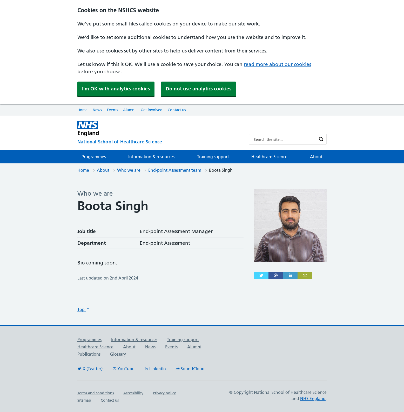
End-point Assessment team (174, 170)
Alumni (129, 110)
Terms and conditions (95, 393)
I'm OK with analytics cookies (116, 89)
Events (112, 110)
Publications (88, 354)
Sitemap (84, 400)
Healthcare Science (269, 156)
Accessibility (133, 393)
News (97, 110)
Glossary (118, 354)
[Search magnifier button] (321, 139)
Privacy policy (164, 393)
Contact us (177, 110)
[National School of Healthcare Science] (159, 142)
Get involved (152, 110)
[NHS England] (159, 128)
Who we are (128, 170)
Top (83, 309)
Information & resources (151, 156)
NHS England (313, 398)
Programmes (94, 156)
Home (82, 110)
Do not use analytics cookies (198, 89)
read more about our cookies (277, 64)
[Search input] (284, 139)
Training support (213, 156)
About (316, 156)
